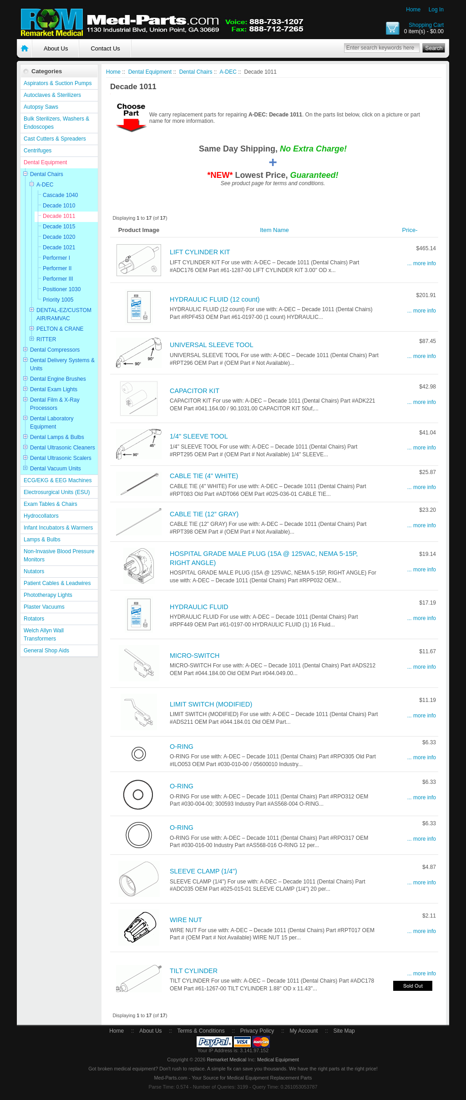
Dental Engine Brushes (58, 379)
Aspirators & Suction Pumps (57, 83)
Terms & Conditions (201, 1031)
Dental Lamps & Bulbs (57, 437)
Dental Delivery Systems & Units (62, 364)
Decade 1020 (59, 237)
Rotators (34, 619)
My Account (303, 1031)
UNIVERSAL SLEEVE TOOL (211, 344)
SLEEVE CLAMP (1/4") (203, 871)
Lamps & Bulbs (42, 539)
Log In (436, 9)
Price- (410, 230)
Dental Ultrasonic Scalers (60, 458)
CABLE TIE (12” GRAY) (204, 514)
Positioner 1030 (62, 289)
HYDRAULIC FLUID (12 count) (215, 299)
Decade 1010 (59, 205)
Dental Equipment (45, 162)
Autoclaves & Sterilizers (52, 95)
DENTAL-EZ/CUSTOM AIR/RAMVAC (63, 314)
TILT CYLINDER (194, 970)
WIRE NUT (186, 919)
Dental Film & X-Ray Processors (55, 404)
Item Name (274, 230)
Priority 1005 (58, 300)
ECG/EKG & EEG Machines (57, 480)
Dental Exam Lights (53, 389)
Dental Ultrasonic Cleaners (62, 447)
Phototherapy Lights (48, 595)
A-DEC (44, 185)
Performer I (56, 258)
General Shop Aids (46, 650)
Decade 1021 (59, 247)
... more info (421, 263)
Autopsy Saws (41, 107)
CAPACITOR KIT (194, 390)
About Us (56, 48)
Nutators (34, 571)
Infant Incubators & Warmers (58, 528)
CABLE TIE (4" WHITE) (204, 475)
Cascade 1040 (60, 195)
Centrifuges (37, 150)
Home (413, 9)
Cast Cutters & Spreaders (55, 139)
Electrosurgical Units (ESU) (57, 492)
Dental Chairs (46, 174)
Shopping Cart (426, 25)
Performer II (57, 268)
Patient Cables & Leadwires (57, 583)
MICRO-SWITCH (195, 655)
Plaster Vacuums (44, 607)
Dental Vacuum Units (55, 468)
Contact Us (105, 48)
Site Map (344, 1031)
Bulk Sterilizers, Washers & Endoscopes (56, 123)
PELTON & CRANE (60, 329)
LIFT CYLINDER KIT (200, 252)
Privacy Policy (257, 1031)
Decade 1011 (59, 216)
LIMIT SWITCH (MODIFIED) (211, 704)
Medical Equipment (278, 1059)
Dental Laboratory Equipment (51, 422)
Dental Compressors (55, 350)
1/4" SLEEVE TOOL (199, 436)
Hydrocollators (41, 516)
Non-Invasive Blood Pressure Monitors (59, 555)
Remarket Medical (226, 1059)
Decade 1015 (59, 226)
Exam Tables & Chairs (50, 504)
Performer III (58, 279)
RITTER (46, 339)
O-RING (181, 746)
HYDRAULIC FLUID (199, 607)
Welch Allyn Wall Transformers (44, 634)
